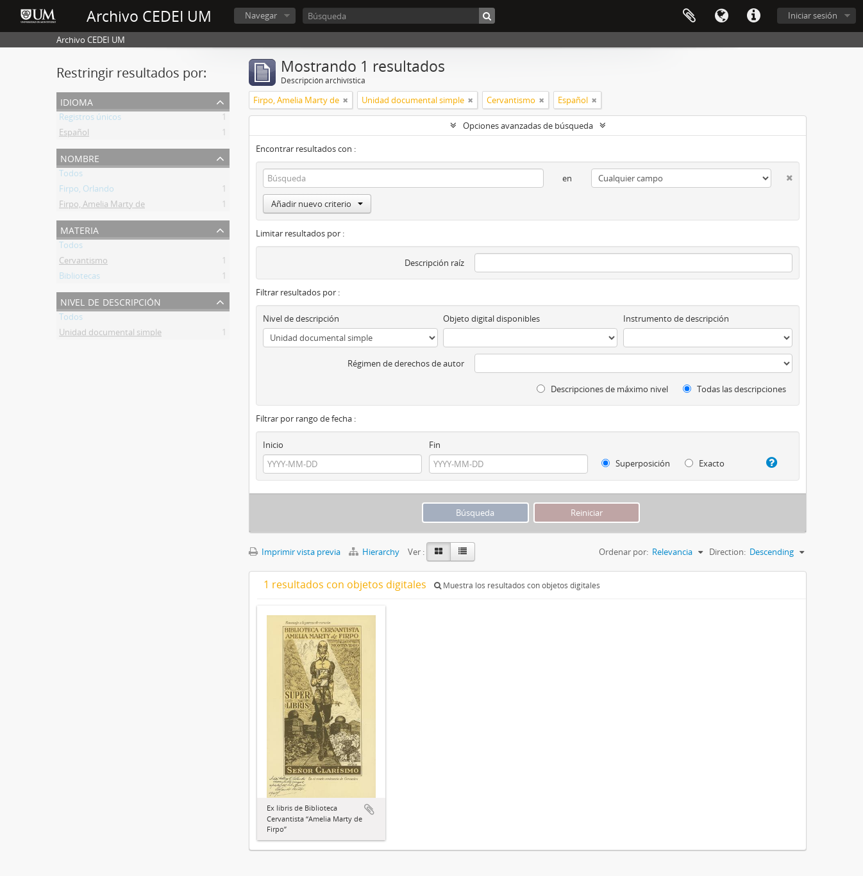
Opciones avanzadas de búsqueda (528, 125)
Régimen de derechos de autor (406, 363)
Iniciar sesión (812, 15)
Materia (79, 229)
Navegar (261, 15)
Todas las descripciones (734, 389)
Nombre (79, 157)
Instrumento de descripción (676, 318)
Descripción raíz (434, 263)
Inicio (273, 444)
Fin (434, 444)
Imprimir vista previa (294, 552)
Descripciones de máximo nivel (602, 389)
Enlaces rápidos (753, 16)
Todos (71, 175)
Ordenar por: (623, 552)
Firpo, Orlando (86, 191)
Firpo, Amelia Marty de (102, 206)
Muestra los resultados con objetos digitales (517, 585)
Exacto (705, 463)
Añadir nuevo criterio (317, 204)
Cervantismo (83, 263)
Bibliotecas (79, 278)
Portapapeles (689, 16)
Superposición (635, 463)
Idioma (721, 16)
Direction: (727, 552)
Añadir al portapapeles (369, 809)
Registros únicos (90, 119)
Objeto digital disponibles (491, 318)
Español (74, 134)
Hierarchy (375, 552)
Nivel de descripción (110, 301)
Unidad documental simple (110, 334)
